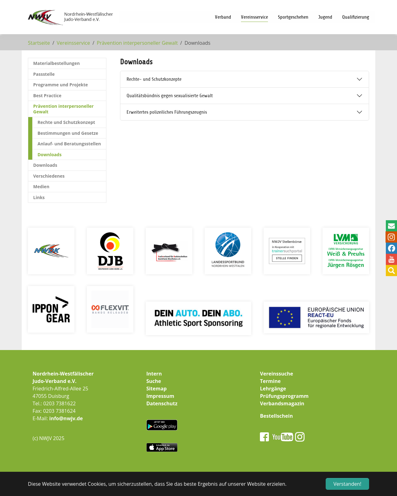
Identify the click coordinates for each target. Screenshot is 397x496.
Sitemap (156, 388)
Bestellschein (276, 415)
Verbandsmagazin (282, 403)
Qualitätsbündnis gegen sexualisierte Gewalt (170, 95)
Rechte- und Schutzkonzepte (154, 79)
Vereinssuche (276, 373)
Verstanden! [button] (347, 483)
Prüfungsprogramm (284, 396)
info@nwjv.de (66, 418)
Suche (153, 381)
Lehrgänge (273, 388)
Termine (270, 381)
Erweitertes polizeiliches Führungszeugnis (167, 112)
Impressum (160, 396)
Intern (154, 373)
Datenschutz (161, 403)
